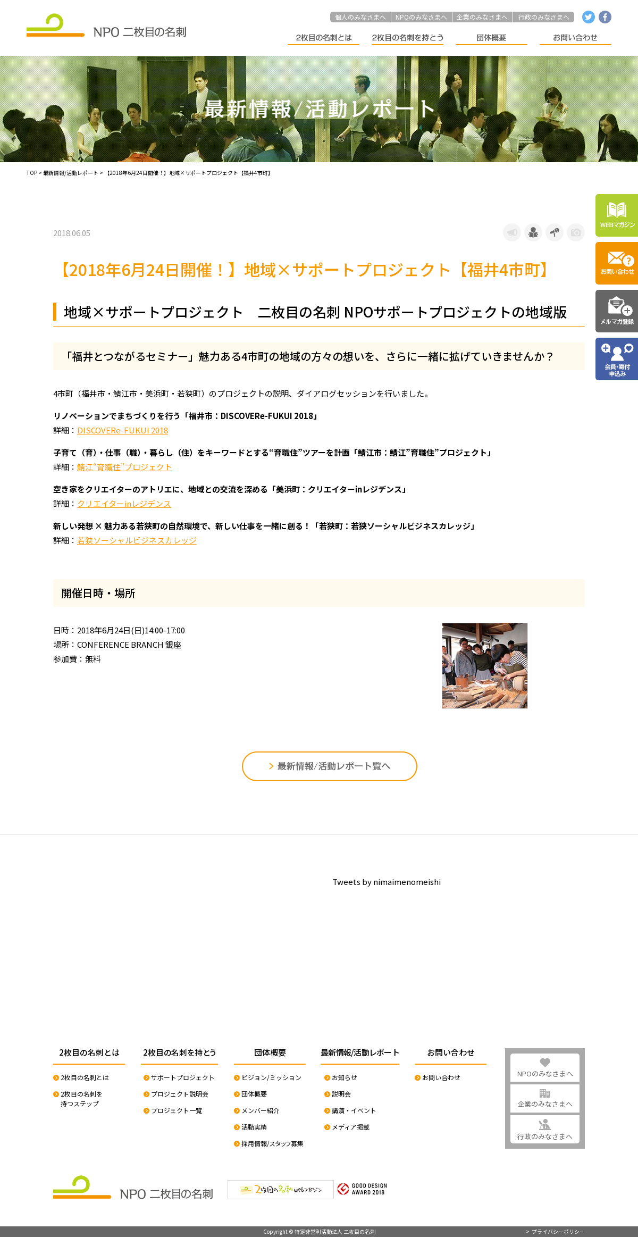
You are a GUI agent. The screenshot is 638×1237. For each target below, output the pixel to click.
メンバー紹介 (260, 1110)
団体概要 (254, 1093)
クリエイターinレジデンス (124, 503)
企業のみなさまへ (482, 16)
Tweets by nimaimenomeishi (386, 881)
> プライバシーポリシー (555, 1231)
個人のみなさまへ (360, 16)
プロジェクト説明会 (179, 1093)
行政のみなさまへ (543, 16)
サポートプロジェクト (183, 1077)
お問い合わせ (441, 1077)
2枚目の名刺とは (85, 1077)
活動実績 (254, 1126)
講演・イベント (354, 1110)
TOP (32, 173)
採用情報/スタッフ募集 (272, 1143)
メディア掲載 (351, 1126)
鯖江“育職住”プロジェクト (124, 466)
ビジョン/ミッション (271, 1077)
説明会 (341, 1093)
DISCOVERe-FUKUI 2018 (122, 430)
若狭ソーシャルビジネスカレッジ (137, 540)
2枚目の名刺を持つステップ (82, 1098)
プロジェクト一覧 (176, 1110)
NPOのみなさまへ (421, 16)
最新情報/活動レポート (70, 173)
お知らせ (344, 1077)
